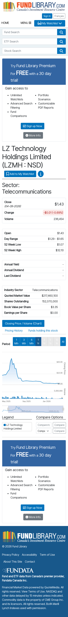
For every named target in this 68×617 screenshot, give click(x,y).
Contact (30, 561)
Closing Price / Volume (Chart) (23, 323)
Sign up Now (32, 126)
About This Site (12, 561)
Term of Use (47, 554)
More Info (33, 135)
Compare (59, 424)
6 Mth (32, 341)
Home (5, 23)
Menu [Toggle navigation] (26, 23)
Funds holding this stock (43, 330)
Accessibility (29, 554)
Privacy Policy (10, 554)
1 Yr (38, 341)
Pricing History (14, 330)
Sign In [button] (47, 16)
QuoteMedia (51, 587)
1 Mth (16, 341)
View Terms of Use (33, 591)
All (63, 341)
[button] (61, 32)
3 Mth (24, 341)
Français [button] (59, 16)
